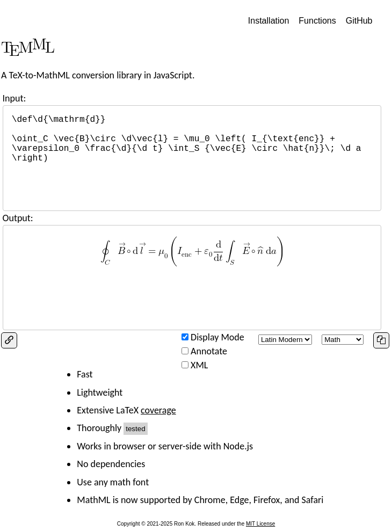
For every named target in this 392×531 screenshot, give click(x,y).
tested (135, 429)
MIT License (260, 524)
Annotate (209, 351)
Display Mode (217, 337)
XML (199, 365)
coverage (158, 410)
